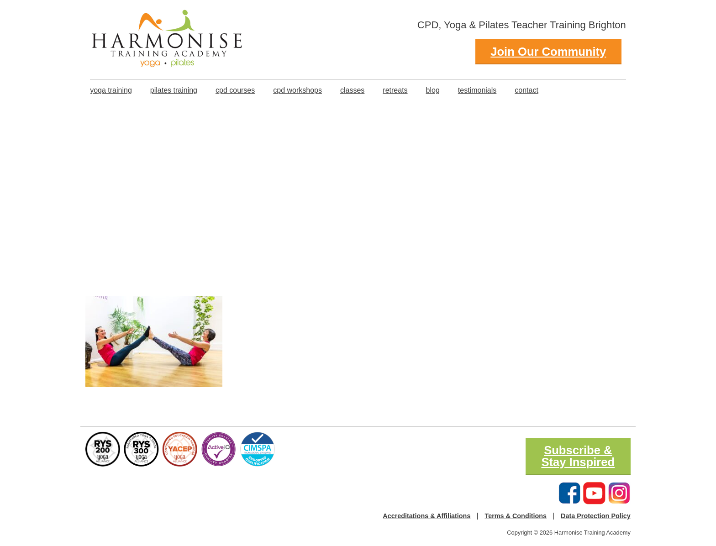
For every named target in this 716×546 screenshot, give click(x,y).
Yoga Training (111, 90)
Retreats (395, 90)
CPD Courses (235, 90)
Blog (433, 90)
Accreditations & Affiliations (426, 516)
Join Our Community (548, 51)
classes (352, 90)
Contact (526, 90)
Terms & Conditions (515, 516)
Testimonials (477, 90)
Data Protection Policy (596, 516)
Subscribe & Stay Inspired (578, 456)
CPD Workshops (297, 90)
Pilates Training (173, 90)
